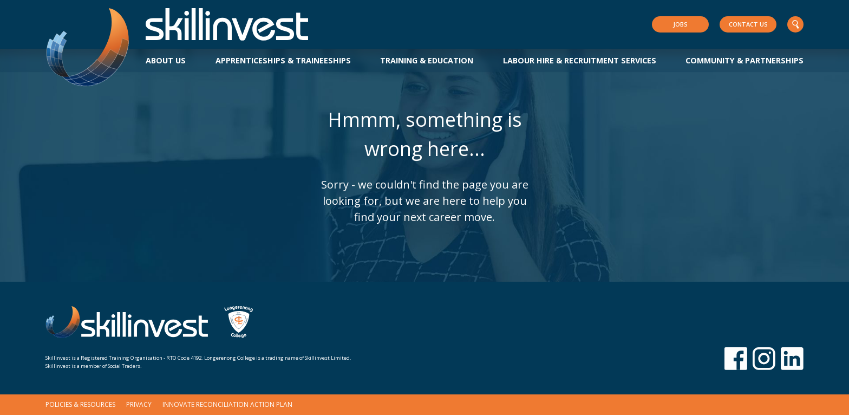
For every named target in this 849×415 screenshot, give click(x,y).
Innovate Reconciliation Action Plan (227, 404)
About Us (166, 60)
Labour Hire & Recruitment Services (579, 60)
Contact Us (748, 24)
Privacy (139, 404)
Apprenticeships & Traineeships (283, 60)
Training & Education (426, 60)
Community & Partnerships (744, 60)
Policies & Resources (80, 404)
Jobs (680, 24)
